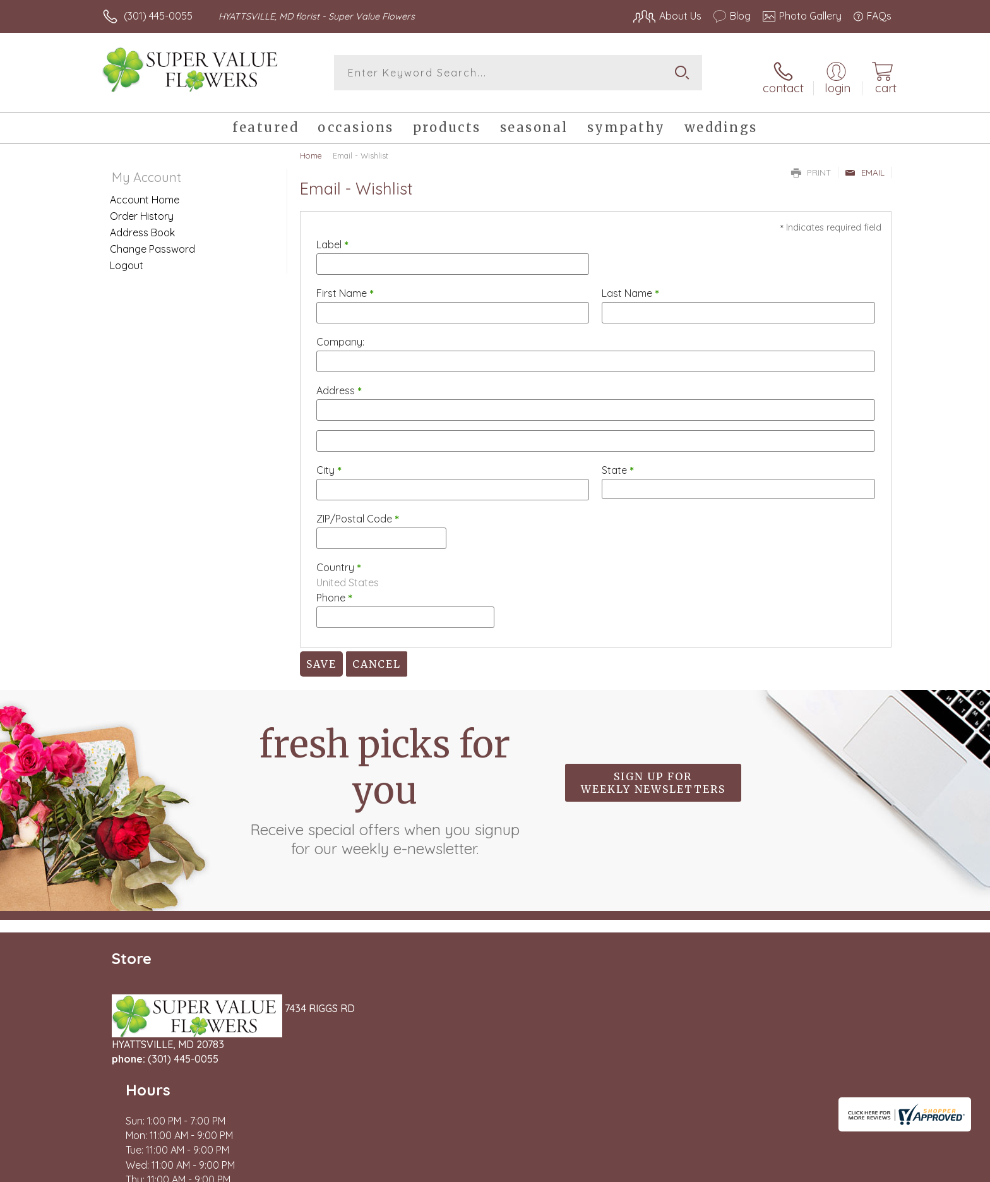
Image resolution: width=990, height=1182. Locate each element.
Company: (340, 335)
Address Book (142, 225)
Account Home (144, 192)
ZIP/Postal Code (357, 511)
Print (811, 165)
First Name (345, 286)
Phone (334, 590)
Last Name (630, 286)
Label (332, 237)
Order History (142, 209)
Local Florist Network (780, 1168)
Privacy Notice (689, 1168)
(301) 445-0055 (158, 15)
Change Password (152, 242)
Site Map (858, 1168)
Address (339, 383)
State (618, 463)
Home (311, 148)
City (329, 463)
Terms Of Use (615, 1168)
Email (865, 165)
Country (338, 560)
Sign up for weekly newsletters (653, 775)
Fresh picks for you (384, 783)
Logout (126, 258)
